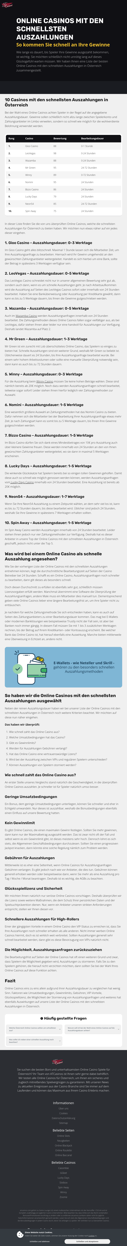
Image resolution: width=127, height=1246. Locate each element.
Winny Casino (44, 381)
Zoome (63, 1197)
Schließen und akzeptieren (87, 1241)
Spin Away (63, 1187)
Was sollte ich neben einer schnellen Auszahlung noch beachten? (31, 1040)
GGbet (63, 1172)
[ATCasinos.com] (13, 5)
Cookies (63, 1113)
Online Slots (63, 1135)
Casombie (63, 1168)
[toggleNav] (121, 5)
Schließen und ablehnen (40, 1241)
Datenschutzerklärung (63, 1118)
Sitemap (63, 1123)
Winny (63, 1192)
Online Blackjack (63, 1145)
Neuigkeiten (63, 1140)
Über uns (63, 1108)
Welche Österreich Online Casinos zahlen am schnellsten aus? (32, 1029)
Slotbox (63, 1182)
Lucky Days (63, 1177)
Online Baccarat (63, 1155)
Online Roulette (63, 1150)
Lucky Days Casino (22, 482)
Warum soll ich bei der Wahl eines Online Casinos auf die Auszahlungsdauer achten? (91, 1029)
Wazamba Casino (26, 316)
